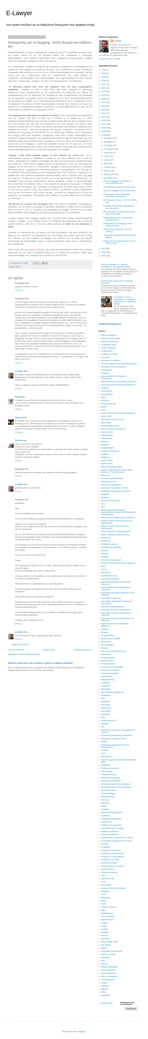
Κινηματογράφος (108, 657)
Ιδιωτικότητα (106, 642)
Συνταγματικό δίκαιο (109, 863)
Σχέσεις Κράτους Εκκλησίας (112, 866)
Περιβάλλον (106, 765)
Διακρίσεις (105, 445)
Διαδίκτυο (105, 442)
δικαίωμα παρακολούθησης (112, 478)
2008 (104, 135)
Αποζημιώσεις (107, 370)
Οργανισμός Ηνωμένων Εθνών (113, 739)
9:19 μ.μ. (18, 639)
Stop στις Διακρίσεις (109, 976)
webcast (104, 989)
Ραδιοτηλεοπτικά (108, 797)
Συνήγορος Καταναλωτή (111, 850)
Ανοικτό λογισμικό (108, 348)
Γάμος (103, 410)
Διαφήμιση (105, 457)
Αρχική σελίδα (49, 650)
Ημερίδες (104, 629)
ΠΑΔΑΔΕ (105, 750)
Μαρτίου (107, 171)
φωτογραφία (106, 885)
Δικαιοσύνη (105, 475)
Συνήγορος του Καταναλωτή (112, 857)
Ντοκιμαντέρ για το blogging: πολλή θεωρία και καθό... (117, 224)
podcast (104, 964)
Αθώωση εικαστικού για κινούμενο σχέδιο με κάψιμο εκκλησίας (40, 663)
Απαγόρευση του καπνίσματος (113, 367)
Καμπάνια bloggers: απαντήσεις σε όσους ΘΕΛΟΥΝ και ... (117, 182)
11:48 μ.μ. (19, 432)
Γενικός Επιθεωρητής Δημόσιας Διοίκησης (118, 413)
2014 (104, 113)
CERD (103, 904)
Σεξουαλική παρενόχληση (111, 812)
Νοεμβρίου (108, 142)
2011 (104, 124)
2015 (104, 110)
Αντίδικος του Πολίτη (109, 354)
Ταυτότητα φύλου (108, 869)
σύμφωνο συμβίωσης (110, 834)
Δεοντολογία (106, 423)
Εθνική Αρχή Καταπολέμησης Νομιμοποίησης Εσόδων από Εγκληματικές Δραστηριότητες (118, 512)
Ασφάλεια (105, 388)
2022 (104, 84)
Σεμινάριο (105, 809)
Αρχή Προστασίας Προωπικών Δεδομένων (118, 385)
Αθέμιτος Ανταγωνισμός (110, 338)
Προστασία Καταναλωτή (111, 781)
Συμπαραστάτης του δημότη (112, 828)
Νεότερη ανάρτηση (16, 650)
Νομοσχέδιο (106, 711)
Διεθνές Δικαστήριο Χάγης (111, 467)
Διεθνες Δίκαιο (107, 460)
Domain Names (107, 920)
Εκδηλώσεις (106, 538)
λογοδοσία (105, 683)
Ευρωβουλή (106, 572)
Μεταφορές (105, 695)
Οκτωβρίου (108, 145)
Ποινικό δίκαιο (106, 771)
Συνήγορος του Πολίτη (110, 860)
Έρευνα (104, 569)
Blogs (18, 267)
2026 (104, 70)
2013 (104, 117)
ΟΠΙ (102, 727)
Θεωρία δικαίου (107, 635)
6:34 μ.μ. (18, 476)
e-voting (104, 929)
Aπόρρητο (105, 891)
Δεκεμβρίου (109, 138)
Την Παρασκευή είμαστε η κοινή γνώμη (119, 187)
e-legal (104, 926)
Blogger (82, 1031)
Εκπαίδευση (106, 541)
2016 (104, 106)
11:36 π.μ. (19, 290)
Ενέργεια (104, 554)
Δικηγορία (105, 494)
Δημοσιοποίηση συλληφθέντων (113, 429)
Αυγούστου (108, 153)
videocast (105, 986)
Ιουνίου (107, 160)
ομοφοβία (105, 724)
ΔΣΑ (103, 504)
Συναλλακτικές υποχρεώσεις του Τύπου (117, 838)
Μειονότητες (106, 689)
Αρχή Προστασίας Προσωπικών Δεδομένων (119, 382)
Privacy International (109, 967)
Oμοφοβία (105, 957)
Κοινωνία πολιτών (108, 664)
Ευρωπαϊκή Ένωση (109, 576)
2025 (104, 73)
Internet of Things (108, 954)
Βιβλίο (103, 397)
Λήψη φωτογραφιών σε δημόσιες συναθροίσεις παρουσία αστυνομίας (115, 265)
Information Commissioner (112, 951)
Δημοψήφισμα (107, 435)
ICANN (104, 948)
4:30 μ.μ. (18, 461)
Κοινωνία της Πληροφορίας (112, 667)
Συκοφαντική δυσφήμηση (111, 819)
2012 (104, 120)
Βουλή (103, 407)
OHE (103, 961)
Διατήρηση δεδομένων (110, 451)
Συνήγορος (105, 847)
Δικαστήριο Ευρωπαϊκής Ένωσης (114, 488)
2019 (104, 95)
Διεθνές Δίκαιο (107, 463)
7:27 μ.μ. (18, 491)
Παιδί (103, 753)
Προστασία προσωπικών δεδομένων (116, 784)
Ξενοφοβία (105, 714)
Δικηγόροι (105, 497)
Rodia (17, 397)
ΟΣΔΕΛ (104, 742)
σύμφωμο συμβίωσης (110, 831)
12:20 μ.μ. (19, 363)
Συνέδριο (104, 844)
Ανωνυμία (105, 357)
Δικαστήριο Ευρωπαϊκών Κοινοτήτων (116, 491)
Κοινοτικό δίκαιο (107, 661)
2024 (104, 77)
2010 (104, 128)
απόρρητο (105, 373)
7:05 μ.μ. (18, 409)
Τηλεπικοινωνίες (107, 879)
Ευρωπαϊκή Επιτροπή (110, 579)
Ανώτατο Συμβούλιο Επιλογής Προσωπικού (119, 364)
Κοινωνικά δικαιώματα (110, 673)
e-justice (104, 923)
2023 (104, 81)
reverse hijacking (108, 970)
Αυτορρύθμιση (107, 394)
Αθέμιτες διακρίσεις (109, 335)
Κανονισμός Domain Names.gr (113, 651)
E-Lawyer (19, 13)
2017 (104, 102)
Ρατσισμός (105, 803)
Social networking (108, 973)
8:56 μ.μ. (18, 624)
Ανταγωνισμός (107, 351)
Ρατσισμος (105, 800)
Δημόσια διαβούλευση (110, 426)
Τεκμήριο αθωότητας (109, 872)
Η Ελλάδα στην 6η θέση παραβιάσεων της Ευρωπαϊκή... (119, 207)
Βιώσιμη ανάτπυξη (108, 404)
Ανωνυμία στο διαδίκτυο (111, 360)
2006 (104, 252)
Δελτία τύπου (106, 416)
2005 (104, 256)
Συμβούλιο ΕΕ (107, 822)
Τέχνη (103, 875)
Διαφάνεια (105, 454)
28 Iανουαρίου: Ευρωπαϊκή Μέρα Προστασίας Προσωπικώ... (116, 195)
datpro (103, 910)
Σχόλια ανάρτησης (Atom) (29, 654)
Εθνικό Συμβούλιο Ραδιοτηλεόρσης (115, 535)
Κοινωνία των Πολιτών (110, 670)
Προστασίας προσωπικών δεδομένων (116, 787)
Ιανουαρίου (108, 178)
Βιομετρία (105, 400)
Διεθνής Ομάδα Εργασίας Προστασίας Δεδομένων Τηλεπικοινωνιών (116, 471)
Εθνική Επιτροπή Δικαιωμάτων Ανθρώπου (118, 517)
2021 (104, 88)
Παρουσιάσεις (106, 756)
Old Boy (18, 440)
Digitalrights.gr (107, 913)
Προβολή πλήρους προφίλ (109, 59)
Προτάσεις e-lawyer (109, 790)
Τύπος (103, 882)
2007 (104, 249)
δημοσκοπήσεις (107, 432)
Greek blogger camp (109, 942)
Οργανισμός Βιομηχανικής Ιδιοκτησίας (116, 735)
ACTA (103, 894)
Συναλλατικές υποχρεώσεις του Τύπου (116, 841)
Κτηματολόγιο (106, 676)
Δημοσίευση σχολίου (20, 644)
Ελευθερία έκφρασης (109, 544)
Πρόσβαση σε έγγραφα (110, 778)
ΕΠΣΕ (103, 566)
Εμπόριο (104, 550)
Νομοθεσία (105, 702)
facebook (105, 932)
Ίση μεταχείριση (107, 645)
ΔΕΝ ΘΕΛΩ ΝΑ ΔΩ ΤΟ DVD (112, 419)
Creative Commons (109, 907)
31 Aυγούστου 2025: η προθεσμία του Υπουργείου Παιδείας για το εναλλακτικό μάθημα (125, 300)
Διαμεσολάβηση (107, 448)
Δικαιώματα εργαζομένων (111, 485)
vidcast (104, 983)
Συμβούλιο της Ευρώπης (111, 825)
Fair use (104, 935)
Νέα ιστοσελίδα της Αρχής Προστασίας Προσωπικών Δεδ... (119, 213)
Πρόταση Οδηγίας (108, 793)
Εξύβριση (105, 557)
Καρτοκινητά (106, 654)
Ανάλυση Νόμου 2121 (110, 341)
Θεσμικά (104, 632)
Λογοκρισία (105, 686)
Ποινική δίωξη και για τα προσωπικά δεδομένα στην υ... (118, 219)
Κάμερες (104, 648)
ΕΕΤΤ (103, 507)
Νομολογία (105, 705)
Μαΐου (106, 163)
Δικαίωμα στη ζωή (108, 482)
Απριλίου (108, 167)
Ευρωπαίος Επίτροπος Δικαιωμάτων (116, 610)
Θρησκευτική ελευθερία (110, 638)
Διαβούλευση (106, 438)
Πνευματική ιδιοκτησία (110, 768)
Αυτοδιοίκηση (106, 391)
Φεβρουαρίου (109, 174)
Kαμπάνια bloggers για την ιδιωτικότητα (119, 190)
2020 (104, 91)
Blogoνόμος (106, 898)
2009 (104, 131)
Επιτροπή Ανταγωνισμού (111, 560)
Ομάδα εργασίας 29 (109, 720)
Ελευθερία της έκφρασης (111, 547)
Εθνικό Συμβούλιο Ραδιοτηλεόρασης (116, 531)
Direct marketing (107, 916)
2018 (104, 99)
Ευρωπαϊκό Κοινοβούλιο (111, 598)
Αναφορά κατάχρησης (110, 324)
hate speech (106, 945)
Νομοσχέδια (106, 708)
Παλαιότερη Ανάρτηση (82, 650)
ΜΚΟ (103, 698)
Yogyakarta (105, 995)
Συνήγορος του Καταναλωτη (112, 853)
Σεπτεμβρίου (109, 149)
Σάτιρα (104, 806)
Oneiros (18, 417)
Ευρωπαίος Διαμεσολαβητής (112, 607)
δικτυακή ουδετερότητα (110, 500)
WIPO (103, 992)
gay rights (105, 939)
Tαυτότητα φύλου (108, 980)
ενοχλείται (34, 255)
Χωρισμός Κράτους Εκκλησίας (113, 888)
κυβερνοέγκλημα (108, 679)
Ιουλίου (107, 156)
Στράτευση (105, 816)
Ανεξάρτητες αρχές (108, 345)
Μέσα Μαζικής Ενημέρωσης (112, 692)
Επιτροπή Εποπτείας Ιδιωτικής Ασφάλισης (118, 563)
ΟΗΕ (103, 717)
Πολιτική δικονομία (108, 774)
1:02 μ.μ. (18, 388)
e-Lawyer (19, 371)
